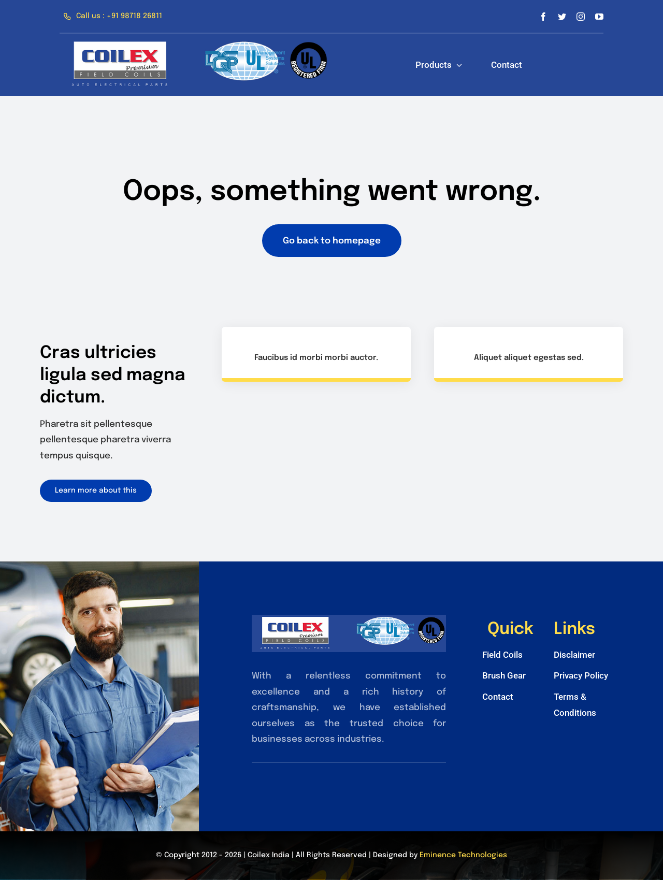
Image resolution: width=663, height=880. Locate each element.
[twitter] (562, 16)
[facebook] (543, 16)
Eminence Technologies (463, 855)
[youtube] (599, 16)
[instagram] (580, 16)
